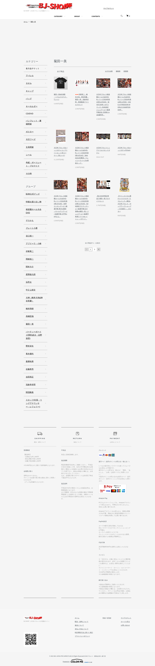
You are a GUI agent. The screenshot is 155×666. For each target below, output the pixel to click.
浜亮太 (29, 282)
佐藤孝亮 (30, 369)
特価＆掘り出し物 (33, 202)
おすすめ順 (109, 71)
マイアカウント (108, 8)
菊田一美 (33, 22)
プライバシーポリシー (82, 636)
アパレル (30, 76)
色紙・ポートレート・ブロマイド (33, 164)
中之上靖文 (31, 290)
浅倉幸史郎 (31, 385)
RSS (104, 618)
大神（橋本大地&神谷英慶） (34, 299)
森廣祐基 (30, 361)
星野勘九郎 (31, 274)
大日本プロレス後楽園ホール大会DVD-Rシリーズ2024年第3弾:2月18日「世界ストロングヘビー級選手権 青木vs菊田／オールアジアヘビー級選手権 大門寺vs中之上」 (60, 206)
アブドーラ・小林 (33, 244)
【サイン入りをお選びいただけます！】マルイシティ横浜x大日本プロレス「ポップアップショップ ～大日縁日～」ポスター (124, 203)
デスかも (30, 220)
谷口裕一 (30, 236)
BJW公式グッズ (33, 194)
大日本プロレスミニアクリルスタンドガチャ (103, 150)
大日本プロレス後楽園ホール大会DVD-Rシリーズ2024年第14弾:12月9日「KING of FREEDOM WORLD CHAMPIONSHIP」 (124, 102)
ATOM (109, 618)
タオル (29, 83)
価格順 (118, 71)
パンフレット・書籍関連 (33, 122)
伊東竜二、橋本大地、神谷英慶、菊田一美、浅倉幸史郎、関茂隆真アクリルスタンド (82, 99)
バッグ (29, 99)
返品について (79, 625)
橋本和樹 (30, 309)
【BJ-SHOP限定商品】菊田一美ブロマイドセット (103, 198)
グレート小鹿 (31, 228)
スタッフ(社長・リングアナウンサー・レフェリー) (34, 403)
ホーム (26, 22)
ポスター (30, 132)
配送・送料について (81, 621)
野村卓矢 (30, 346)
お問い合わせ (125, 625)
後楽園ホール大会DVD (33, 211)
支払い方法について (81, 629)
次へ (98, 249)
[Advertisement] (77, 42)
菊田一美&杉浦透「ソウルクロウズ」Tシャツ (60, 97)
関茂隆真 (30, 392)
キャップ (30, 91)
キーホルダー (31, 106)
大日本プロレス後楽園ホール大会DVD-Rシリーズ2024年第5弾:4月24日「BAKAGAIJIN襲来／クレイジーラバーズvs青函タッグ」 (82, 155)
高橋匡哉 (30, 316)
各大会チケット (32, 68)
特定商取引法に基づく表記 (84, 632)
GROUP (77, 16)
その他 (29, 173)
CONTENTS (96, 16)
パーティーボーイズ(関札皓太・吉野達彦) (34, 335)
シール (29, 155)
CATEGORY (58, 16)
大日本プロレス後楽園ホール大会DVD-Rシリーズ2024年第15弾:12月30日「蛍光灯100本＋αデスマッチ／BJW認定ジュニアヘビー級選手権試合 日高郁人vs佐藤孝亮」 (103, 105)
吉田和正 (30, 377)
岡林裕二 (30, 259)
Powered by (77, 661)
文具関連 (30, 147)
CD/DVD (29, 114)
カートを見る (125, 621)
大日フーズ (31, 139)
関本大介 (30, 267)
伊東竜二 (30, 251)
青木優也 (30, 354)
